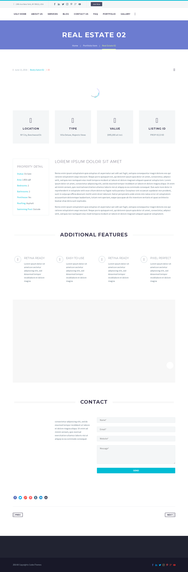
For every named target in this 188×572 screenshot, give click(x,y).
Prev (17, 515)
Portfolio (109, 14)
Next (171, 515)
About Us (37, 14)
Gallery (125, 14)
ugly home (20, 14)
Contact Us (81, 14)
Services (53, 14)
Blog (66, 14)
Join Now (96, 4)
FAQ (95, 14)
